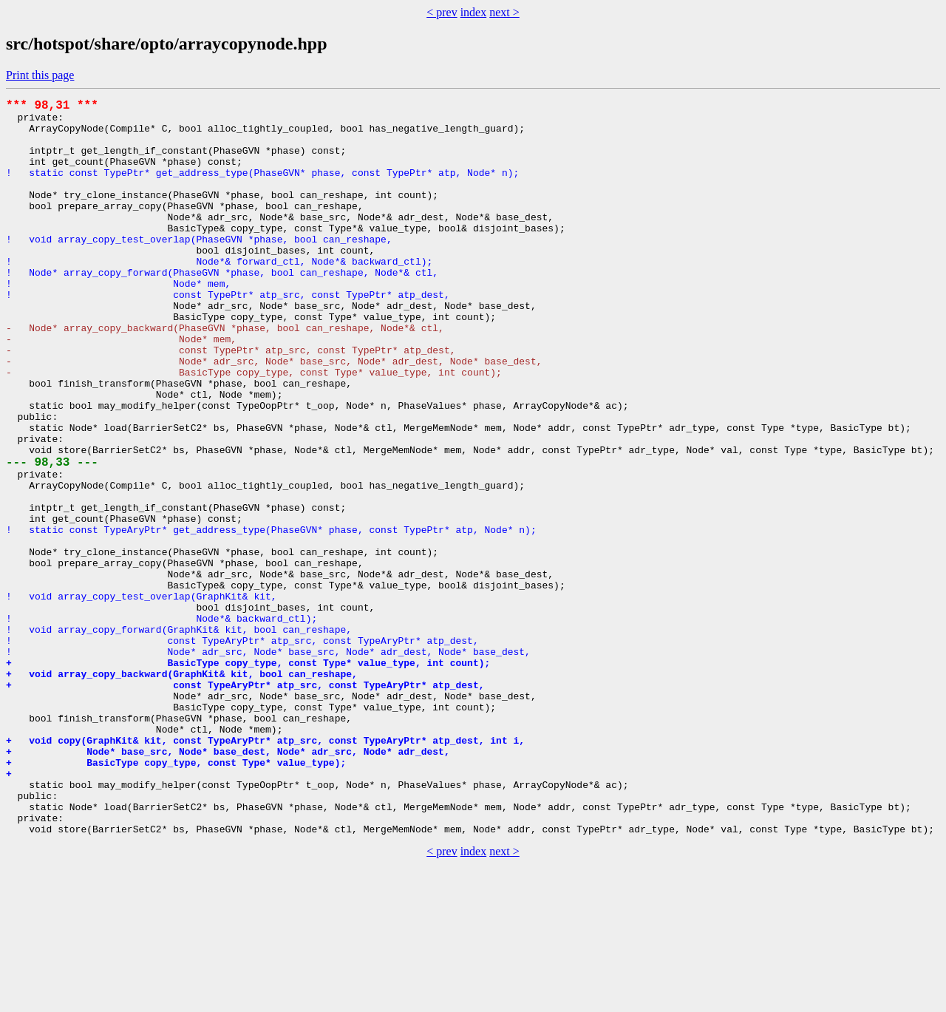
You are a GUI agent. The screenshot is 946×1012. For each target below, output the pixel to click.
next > (504, 12)
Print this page (40, 75)
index (473, 12)
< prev (441, 12)
